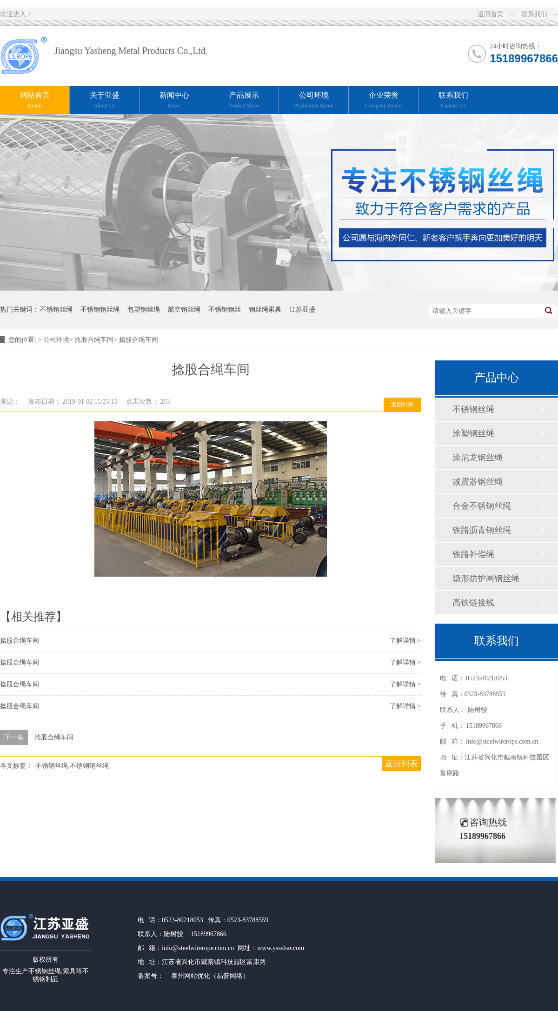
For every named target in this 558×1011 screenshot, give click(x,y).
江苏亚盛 (302, 309)
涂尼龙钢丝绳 (477, 457)
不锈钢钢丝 (224, 309)
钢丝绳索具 (265, 309)
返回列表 (402, 404)
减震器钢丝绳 (477, 481)
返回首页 (491, 14)
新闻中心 (174, 100)
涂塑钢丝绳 (473, 433)
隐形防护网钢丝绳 (485, 578)
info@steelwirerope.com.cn (502, 741)
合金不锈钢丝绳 (481, 506)
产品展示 (244, 100)
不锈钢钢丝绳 (100, 309)
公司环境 (313, 100)
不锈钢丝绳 (56, 309)
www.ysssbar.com (280, 947)
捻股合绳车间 (93, 339)
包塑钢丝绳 (143, 309)
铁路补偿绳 (473, 554)
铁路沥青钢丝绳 (481, 530)
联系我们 (534, 14)
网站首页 (34, 100)
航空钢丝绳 (184, 309)
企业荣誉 (383, 100)
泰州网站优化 (190, 975)
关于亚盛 (104, 100)
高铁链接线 (473, 602)
